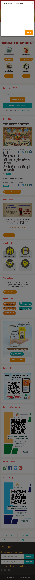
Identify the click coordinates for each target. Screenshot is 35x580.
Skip (29, 32)
